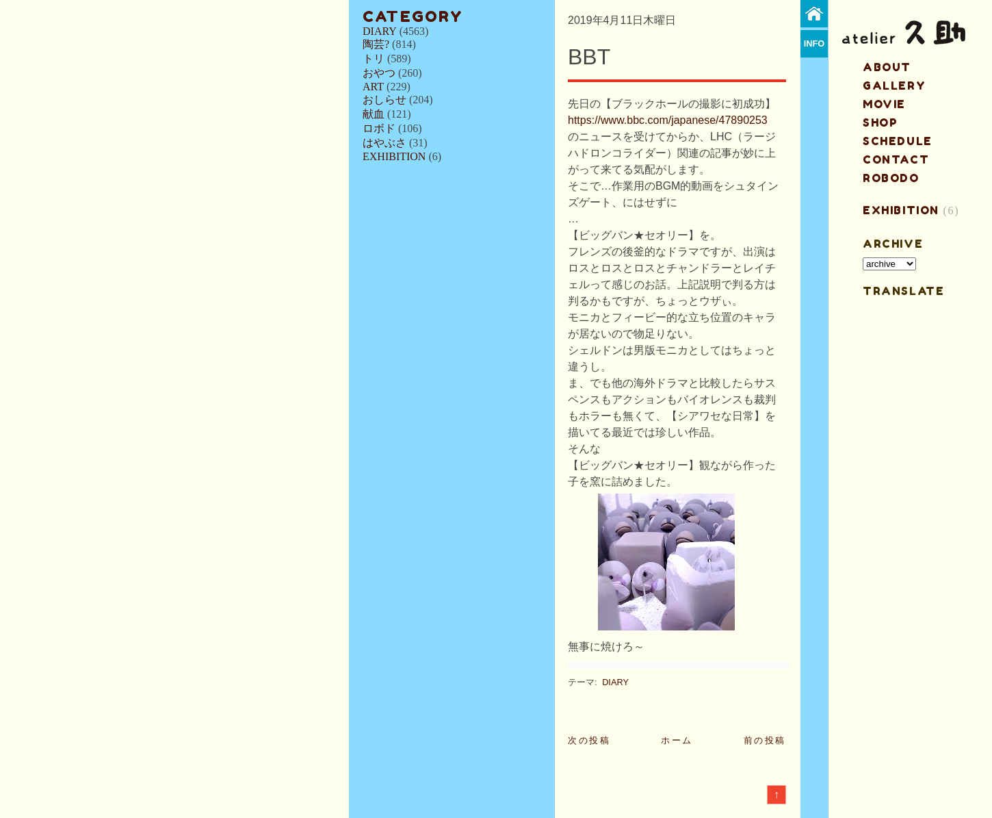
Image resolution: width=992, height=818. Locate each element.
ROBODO (891, 178)
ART (373, 86)
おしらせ (384, 99)
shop (880, 122)
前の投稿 (765, 740)
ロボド (379, 128)
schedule (897, 141)
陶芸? (376, 44)
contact (896, 159)
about (887, 67)
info (814, 43)
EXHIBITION (394, 156)
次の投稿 (589, 740)
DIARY (380, 31)
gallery (894, 85)
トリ (373, 58)
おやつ (379, 73)
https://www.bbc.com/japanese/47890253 (668, 120)
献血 (373, 114)
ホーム (677, 740)
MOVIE (884, 104)
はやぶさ (384, 143)
